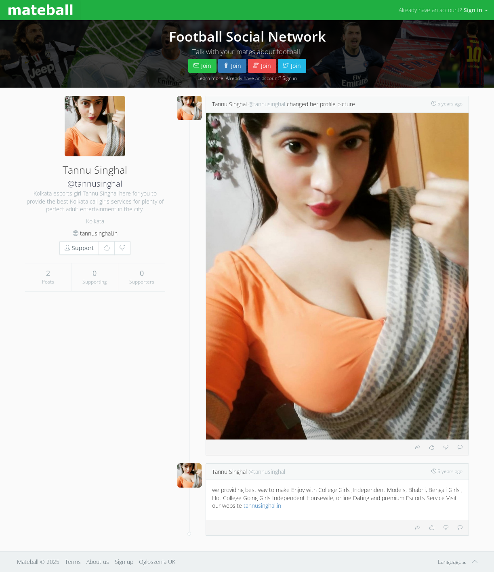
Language (452, 562)
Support (79, 248)
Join (202, 65)
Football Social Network (247, 36)
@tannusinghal (94, 183)
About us (97, 562)
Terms (73, 562)
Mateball (27, 562)
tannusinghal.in (99, 233)
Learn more (210, 78)
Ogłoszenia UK (157, 562)
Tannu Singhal (229, 104)
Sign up (124, 562)
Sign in (289, 78)
